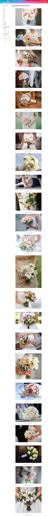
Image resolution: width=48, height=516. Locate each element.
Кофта (4, 14)
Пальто (4, 11)
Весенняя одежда (19, 2)
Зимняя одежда (29, 2)
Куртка (4, 18)
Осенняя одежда (14, 2)
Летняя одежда (25, 2)
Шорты (4, 19)
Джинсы (4, 16)
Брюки (4, 12)
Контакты (33, 2)
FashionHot (7, 2)
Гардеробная (5, 23)
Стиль (5, 31)
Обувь (4, 15)
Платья (4, 7)
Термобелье (4, 10)
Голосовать (5, 40)
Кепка (4, 20)
